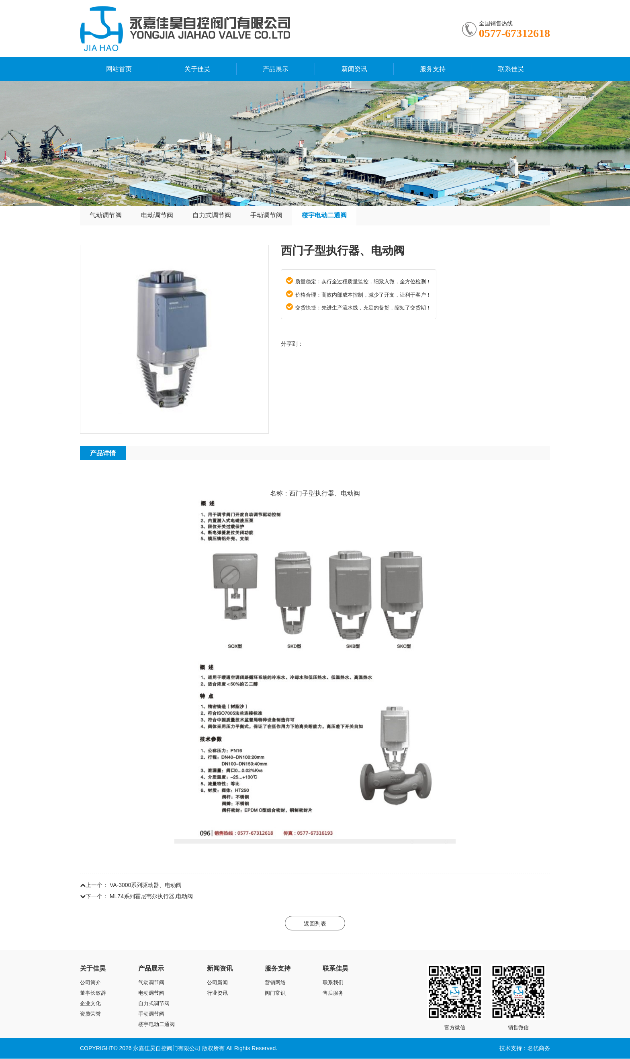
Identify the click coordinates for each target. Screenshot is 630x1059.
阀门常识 (275, 993)
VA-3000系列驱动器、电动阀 (146, 885)
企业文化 (90, 1004)
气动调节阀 (106, 215)
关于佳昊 (197, 69)
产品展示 (275, 69)
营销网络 (275, 983)
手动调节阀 (266, 215)
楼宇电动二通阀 (324, 215)
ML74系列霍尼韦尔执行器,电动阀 (151, 896)
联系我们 (333, 983)
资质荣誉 (90, 1014)
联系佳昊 (511, 69)
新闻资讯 (354, 69)
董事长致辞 (93, 993)
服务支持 (433, 69)
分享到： (292, 344)
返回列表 (315, 924)
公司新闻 (217, 983)
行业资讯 (217, 993)
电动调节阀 (157, 215)
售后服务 (333, 993)
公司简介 (90, 983)
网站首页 (119, 69)
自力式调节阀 (211, 215)
